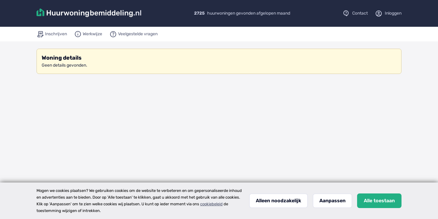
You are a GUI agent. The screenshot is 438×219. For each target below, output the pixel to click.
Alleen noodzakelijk (278, 200)
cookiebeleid (211, 204)
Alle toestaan (379, 200)
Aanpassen (332, 200)
